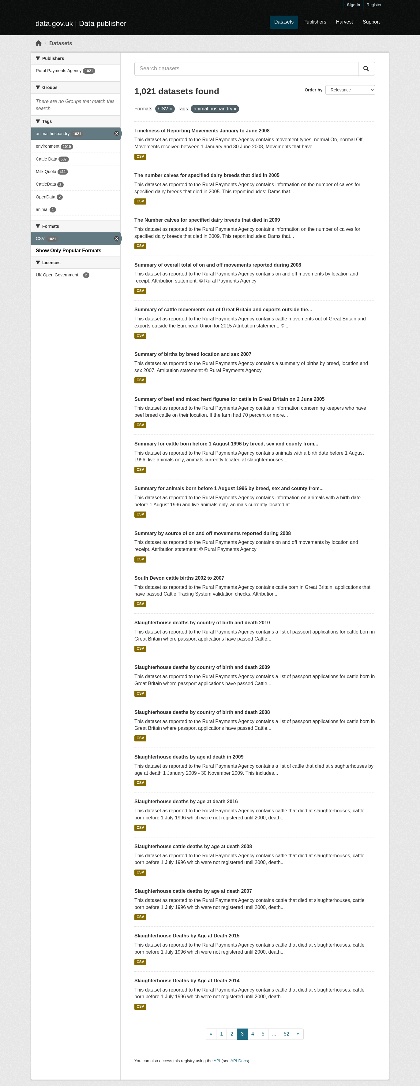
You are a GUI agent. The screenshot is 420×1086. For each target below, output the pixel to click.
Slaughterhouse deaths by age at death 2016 (186, 801)
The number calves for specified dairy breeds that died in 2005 (206, 175)
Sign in (353, 4)
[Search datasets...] (246, 69)
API (217, 1060)
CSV (140, 156)
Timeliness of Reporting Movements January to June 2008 (202, 130)
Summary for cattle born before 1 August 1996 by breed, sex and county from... (226, 443)
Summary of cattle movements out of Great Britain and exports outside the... (223, 309)
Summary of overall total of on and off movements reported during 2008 (217, 265)
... (274, 1033)
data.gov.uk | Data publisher (81, 23)
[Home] (39, 43)
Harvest (344, 21)
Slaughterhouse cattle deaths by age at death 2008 (193, 846)
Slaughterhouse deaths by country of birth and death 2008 (202, 712)
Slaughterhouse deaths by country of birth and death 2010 (202, 622)
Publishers (314, 21)
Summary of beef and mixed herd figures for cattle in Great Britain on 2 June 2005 (229, 399)
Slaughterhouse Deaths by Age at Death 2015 (187, 935)
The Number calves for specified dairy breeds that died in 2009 (207, 220)
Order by (313, 89)
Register (374, 4)
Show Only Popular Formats (68, 250)
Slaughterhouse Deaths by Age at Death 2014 (187, 980)
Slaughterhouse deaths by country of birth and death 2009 (202, 667)
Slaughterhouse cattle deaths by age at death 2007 (193, 891)
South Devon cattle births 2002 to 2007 (179, 578)
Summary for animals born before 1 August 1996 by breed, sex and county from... (229, 488)
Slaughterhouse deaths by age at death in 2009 (189, 756)
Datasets (284, 21)
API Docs (239, 1060)
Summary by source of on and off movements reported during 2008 (212, 533)
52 (286, 1033)
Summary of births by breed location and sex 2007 (192, 354)
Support (371, 21)
